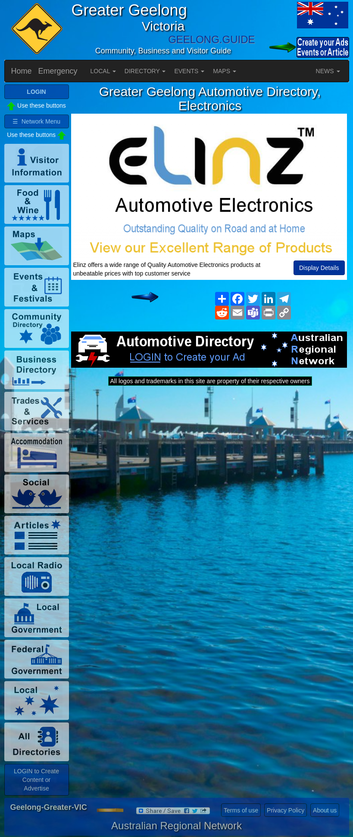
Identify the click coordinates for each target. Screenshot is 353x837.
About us (325, 810)
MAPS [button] (224, 71)
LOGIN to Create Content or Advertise (36, 780)
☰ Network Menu (36, 121)
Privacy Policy (285, 810)
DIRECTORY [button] (145, 71)
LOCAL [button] (103, 71)
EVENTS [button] (189, 71)
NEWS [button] (328, 71)
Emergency (58, 71)
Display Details (319, 267)
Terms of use (241, 810)
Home (21, 71)
